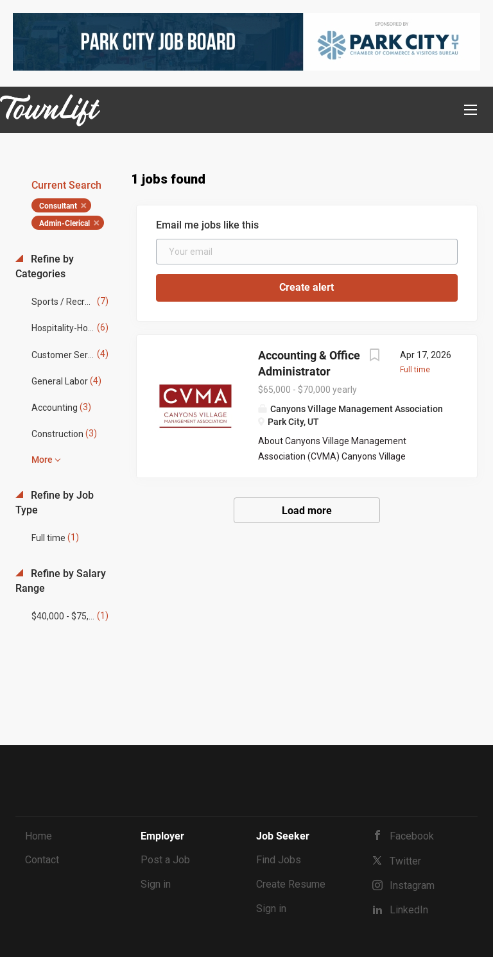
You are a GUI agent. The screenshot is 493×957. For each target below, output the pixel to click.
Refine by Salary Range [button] (60, 580)
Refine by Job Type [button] (54, 502)
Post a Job (165, 860)
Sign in (156, 884)
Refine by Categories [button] (44, 266)
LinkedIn (409, 910)
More (42, 459)
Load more (307, 510)
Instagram (412, 885)
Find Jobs (278, 860)
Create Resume (290, 884)
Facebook (412, 836)
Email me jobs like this (207, 225)
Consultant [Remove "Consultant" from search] (58, 206)
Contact (42, 860)
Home (38, 836)
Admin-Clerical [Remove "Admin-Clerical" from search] (64, 223)
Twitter (405, 861)
